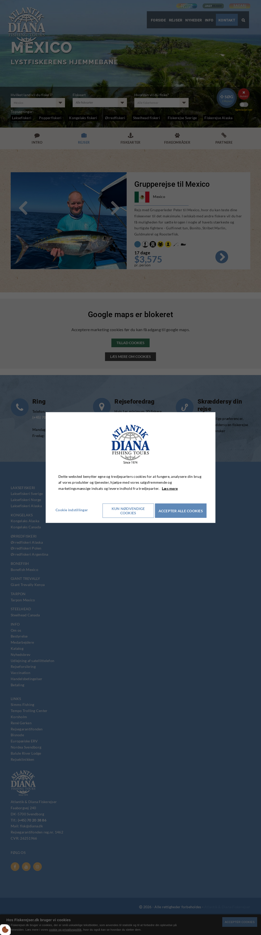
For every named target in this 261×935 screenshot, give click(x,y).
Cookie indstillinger (74, 509)
